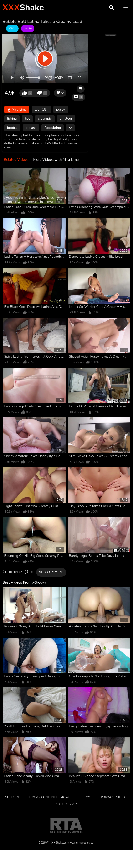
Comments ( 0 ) (17, 572)
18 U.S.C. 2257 (66, 804)
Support (12, 797)
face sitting (52, 127)
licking (12, 118)
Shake (23, 7)
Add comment (51, 572)
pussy (60, 109)
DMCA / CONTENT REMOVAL (50, 797)
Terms (86, 797)
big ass (31, 127)
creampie (45, 118)
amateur (66, 118)
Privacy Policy (113, 797)
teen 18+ (41, 109)
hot (27, 118)
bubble (12, 127)
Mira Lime (17, 109)
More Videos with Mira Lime (56, 159)
